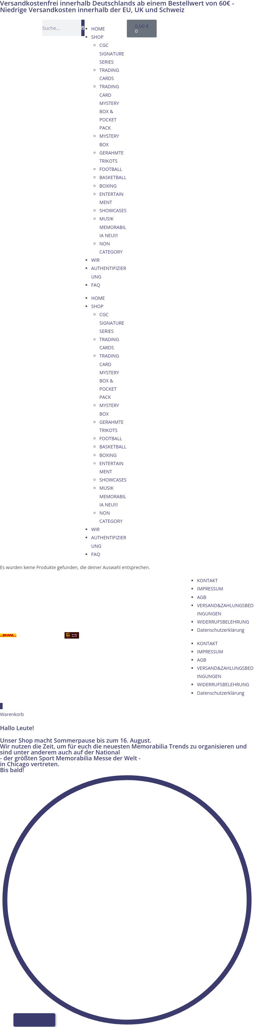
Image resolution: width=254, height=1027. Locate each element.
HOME (98, 29)
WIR (95, 260)
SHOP (97, 37)
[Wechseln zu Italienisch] (191, 35)
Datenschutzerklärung (220, 630)
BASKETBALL (112, 177)
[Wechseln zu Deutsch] (178, 27)
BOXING (108, 186)
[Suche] (83, 28)
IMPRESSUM (210, 588)
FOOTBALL (110, 169)
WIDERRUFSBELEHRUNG (223, 622)
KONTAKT (207, 580)
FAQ (95, 285)
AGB (201, 597)
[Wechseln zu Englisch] (191, 27)
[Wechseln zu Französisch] (178, 35)
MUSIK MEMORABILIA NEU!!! (112, 227)
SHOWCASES (113, 210)
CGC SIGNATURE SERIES (111, 53)
